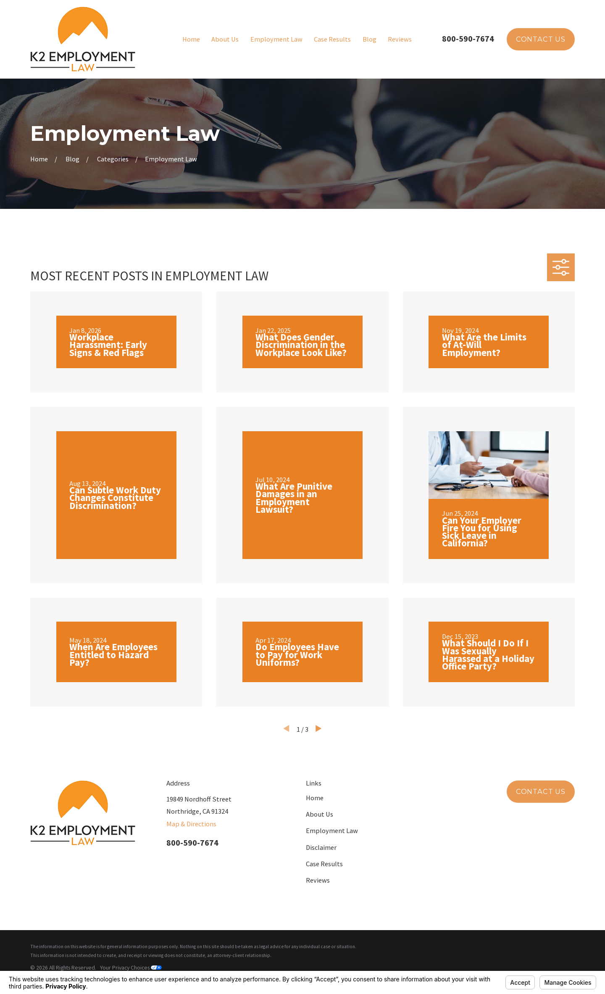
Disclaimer (321, 847)
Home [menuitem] (191, 39)
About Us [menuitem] (225, 39)
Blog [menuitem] (369, 39)
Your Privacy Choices (131, 967)
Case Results (324, 864)
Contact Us (541, 39)
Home (315, 798)
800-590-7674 (468, 38)
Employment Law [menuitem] (276, 39)
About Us (319, 814)
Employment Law (332, 830)
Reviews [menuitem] (400, 39)
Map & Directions (191, 824)
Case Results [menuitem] (332, 39)
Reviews (318, 880)
